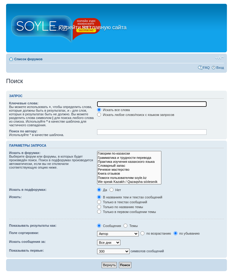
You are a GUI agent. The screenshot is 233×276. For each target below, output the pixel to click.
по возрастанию (155, 233)
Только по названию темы (120, 207)
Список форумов (28, 59)
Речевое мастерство (129, 170)
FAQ (206, 67)
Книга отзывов (129, 174)
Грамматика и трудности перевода (129, 158)
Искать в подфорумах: (28, 189)
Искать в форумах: (24, 153)
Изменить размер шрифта (219, 58)
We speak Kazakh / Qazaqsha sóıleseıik (129, 182)
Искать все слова (113, 110)
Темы (130, 226)
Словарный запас (129, 166)
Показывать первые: (26, 250)
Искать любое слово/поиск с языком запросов (135, 115)
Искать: (15, 197)
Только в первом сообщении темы (126, 212)
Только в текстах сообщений (122, 202)
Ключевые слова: (24, 103)
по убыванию (187, 233)
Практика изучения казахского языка (129, 162)
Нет (115, 190)
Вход (220, 67)
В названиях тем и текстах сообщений (129, 197)
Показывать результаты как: (32, 225)
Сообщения (109, 226)
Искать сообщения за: (27, 241)
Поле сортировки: (24, 233)
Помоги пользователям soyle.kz (129, 178)
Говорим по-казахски (129, 153)
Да (102, 190)
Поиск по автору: (23, 131)
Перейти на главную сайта (89, 27)
